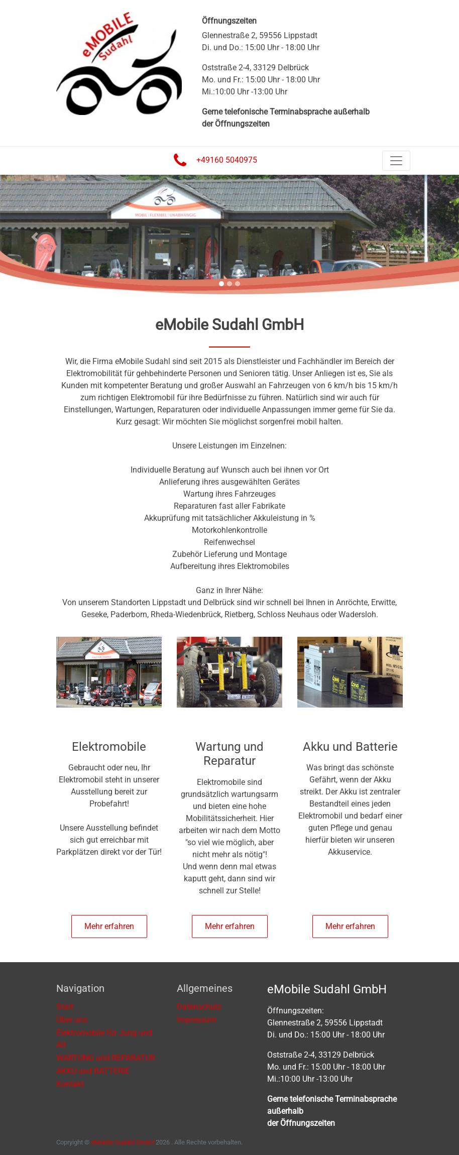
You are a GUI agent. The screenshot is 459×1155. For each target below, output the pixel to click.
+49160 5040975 (226, 160)
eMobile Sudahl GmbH (122, 1142)
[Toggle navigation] (396, 161)
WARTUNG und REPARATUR (105, 1058)
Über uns (71, 1019)
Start (64, 1006)
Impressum (196, 1019)
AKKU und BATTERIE (93, 1071)
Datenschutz (199, 1006)
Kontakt (70, 1084)
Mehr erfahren (109, 926)
